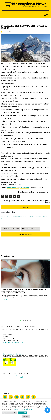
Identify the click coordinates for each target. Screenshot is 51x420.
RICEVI (25, 207)
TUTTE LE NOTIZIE (25, 234)
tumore (4, 218)
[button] (2, 196)
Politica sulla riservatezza (13, 342)
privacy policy (16, 409)
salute (38, 216)
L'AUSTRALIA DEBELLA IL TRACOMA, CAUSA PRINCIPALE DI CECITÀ (23, 291)
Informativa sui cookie (28, 409)
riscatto (31, 216)
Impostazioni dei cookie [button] (9, 413)
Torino (44, 216)
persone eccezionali (19, 216)
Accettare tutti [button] (22, 413)
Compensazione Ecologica (13, 354)
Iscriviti (22, 377)
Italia (3, 216)
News (8, 216)
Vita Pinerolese (13, 188)
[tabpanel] (25, 280)
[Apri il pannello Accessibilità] (47, 410)
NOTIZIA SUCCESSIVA (30, 228)
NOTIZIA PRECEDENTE (10, 228)
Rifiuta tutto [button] (26, 416)
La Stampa (24, 188)
